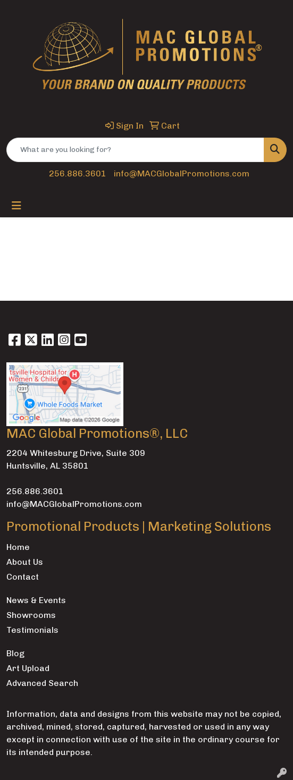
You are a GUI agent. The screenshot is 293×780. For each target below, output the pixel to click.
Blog (15, 653)
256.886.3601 (77, 173)
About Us (24, 562)
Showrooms (31, 615)
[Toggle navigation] (16, 205)
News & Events (36, 600)
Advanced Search (42, 683)
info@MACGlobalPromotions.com (181, 173)
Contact (22, 577)
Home (18, 547)
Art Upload (27, 668)
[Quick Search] (135, 150)
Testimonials (32, 630)
